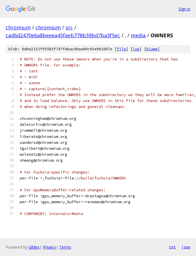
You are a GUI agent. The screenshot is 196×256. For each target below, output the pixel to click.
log (136, 49)
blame (152, 49)
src (69, 27)
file (121, 49)
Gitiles (34, 247)
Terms (65, 247)
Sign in (184, 9)
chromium (18, 27)
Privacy (49, 247)
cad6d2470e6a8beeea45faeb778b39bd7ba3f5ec (63, 35)
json (185, 247)
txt (172, 247)
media (138, 35)
